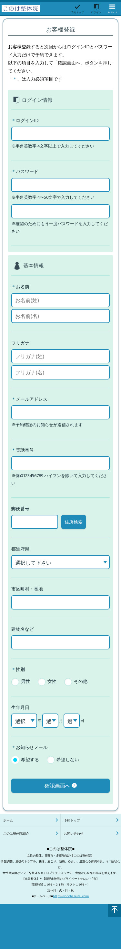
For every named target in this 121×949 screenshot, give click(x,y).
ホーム (8, 820)
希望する (30, 759)
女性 (51, 681)
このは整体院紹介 (16, 833)
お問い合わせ (73, 833)
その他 (80, 681)
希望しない (67, 759)
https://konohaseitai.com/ (71, 896)
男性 (25, 681)
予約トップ (72, 820)
